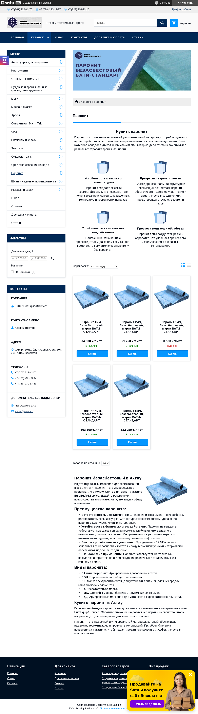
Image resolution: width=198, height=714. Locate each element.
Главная (17, 37)
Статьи (137, 37)
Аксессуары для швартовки (29, 62)
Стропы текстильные (25, 78)
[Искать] (162, 23)
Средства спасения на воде (30, 164)
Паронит (17, 173)
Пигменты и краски (23, 140)
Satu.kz (117, 704)
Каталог (37, 37)
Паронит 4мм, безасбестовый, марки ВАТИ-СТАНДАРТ (91, 415)
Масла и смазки (21, 106)
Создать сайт (30, 2)
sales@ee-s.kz (24, 411)
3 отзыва (165, 2)
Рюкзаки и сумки (22, 189)
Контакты (79, 37)
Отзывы (16, 206)
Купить (92, 353)
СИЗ (14, 131)
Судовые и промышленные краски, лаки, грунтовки (29, 88)
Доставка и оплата (109, 37)
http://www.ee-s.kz (25, 405)
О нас (59, 37)
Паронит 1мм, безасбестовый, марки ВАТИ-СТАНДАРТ (91, 326)
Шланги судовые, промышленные (33, 181)
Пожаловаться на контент (115, 708)
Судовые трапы (21, 156)
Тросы (15, 115)
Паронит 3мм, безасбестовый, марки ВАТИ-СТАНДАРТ (172, 326)
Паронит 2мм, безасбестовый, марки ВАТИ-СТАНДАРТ (132, 326)
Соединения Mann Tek (26, 123)
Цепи (14, 98)
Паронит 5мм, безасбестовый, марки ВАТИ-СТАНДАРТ (132, 415)
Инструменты (20, 70)
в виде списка (189, 266)
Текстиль (17, 148)
